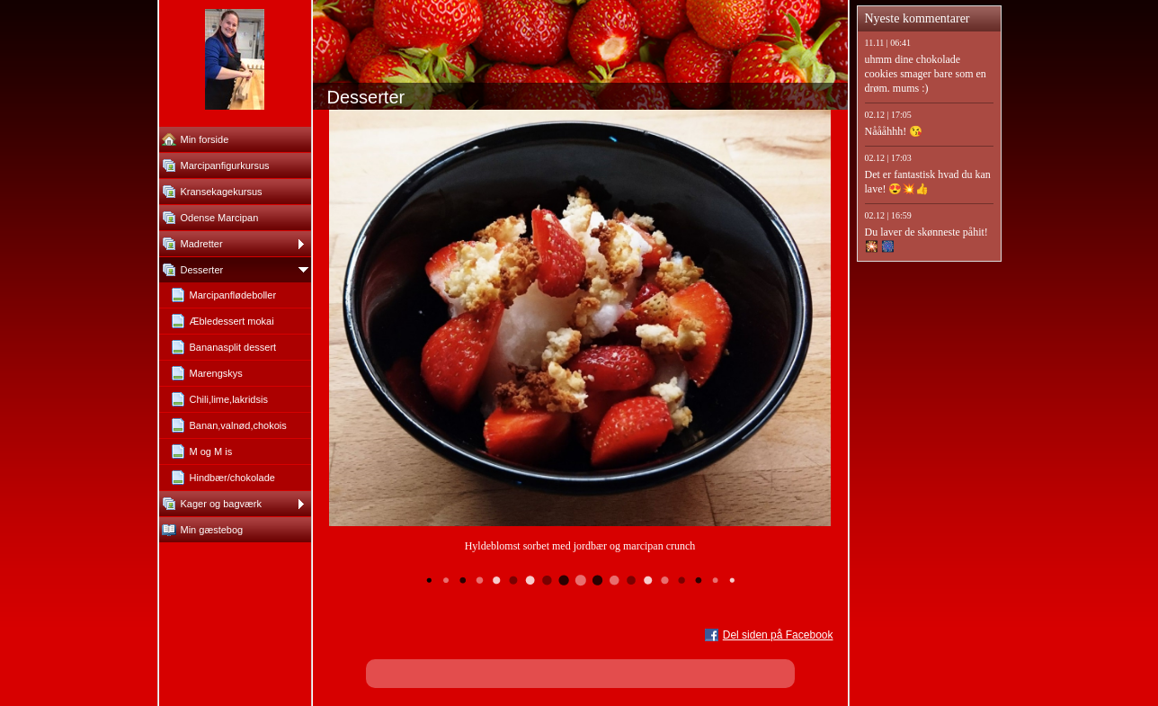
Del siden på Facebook (778, 635)
